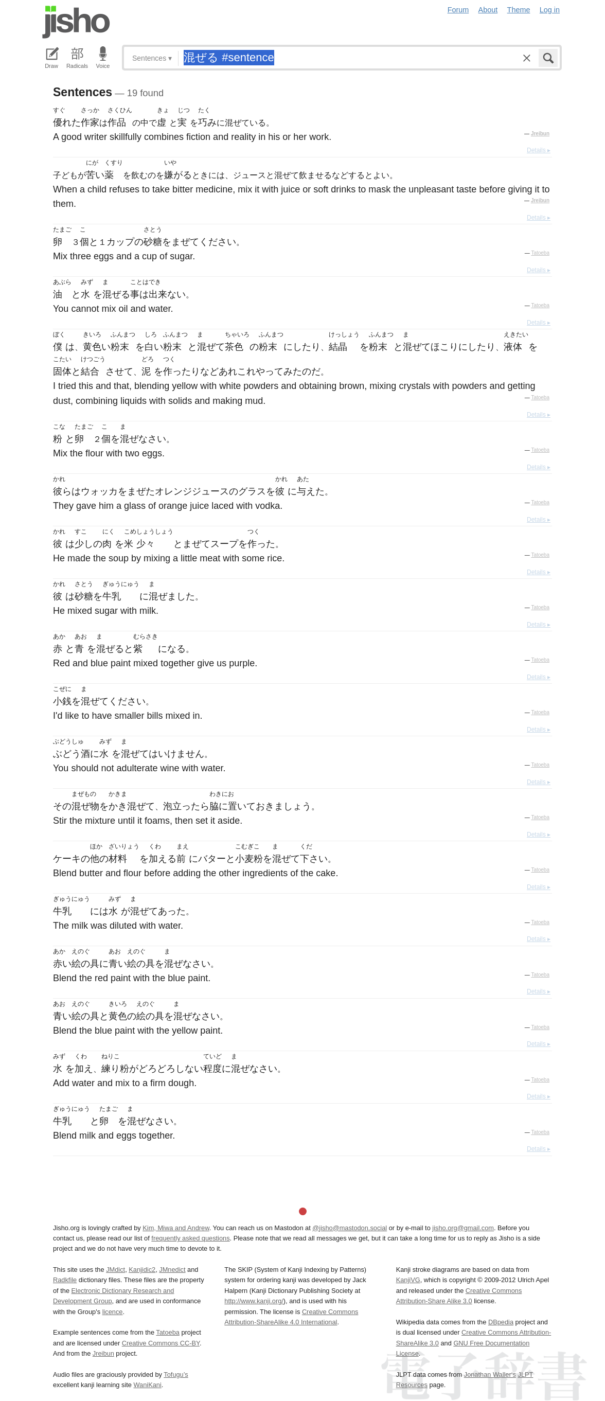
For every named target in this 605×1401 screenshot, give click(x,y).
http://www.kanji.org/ (253, 1301)
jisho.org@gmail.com (463, 1228)
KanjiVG (408, 1280)
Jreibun (540, 133)
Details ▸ (538, 150)
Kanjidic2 (142, 1269)
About (488, 10)
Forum (458, 10)
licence (112, 1312)
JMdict (115, 1269)
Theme (518, 10)
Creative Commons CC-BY (161, 1343)
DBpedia (500, 1322)
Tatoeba (540, 253)
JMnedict (172, 1269)
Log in (550, 10)
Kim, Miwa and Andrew (176, 1228)
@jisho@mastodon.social (349, 1228)
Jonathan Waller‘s (490, 1374)
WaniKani (148, 1385)
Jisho (76, 22)
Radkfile (65, 1280)
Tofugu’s (176, 1374)
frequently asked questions (190, 1238)
